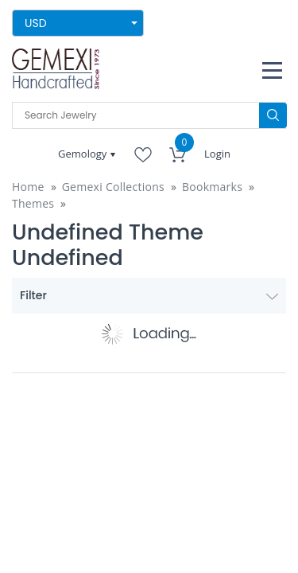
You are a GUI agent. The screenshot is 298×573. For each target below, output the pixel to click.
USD (36, 23)
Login (217, 153)
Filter (149, 295)
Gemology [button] (84, 153)
